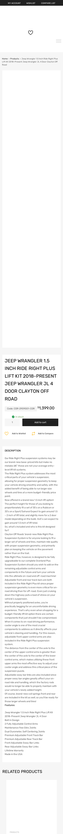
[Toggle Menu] (58, 42)
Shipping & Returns (15, 808)
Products (14, 59)
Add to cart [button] (51, 645)
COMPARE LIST (48, 3)
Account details (13, 770)
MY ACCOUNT (14, 3)
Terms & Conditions (15, 813)
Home (5, 59)
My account (11, 765)
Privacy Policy (12, 804)
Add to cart (40, 202)
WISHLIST (30, 3)
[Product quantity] (12, 202)
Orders (8, 775)
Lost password (12, 780)
